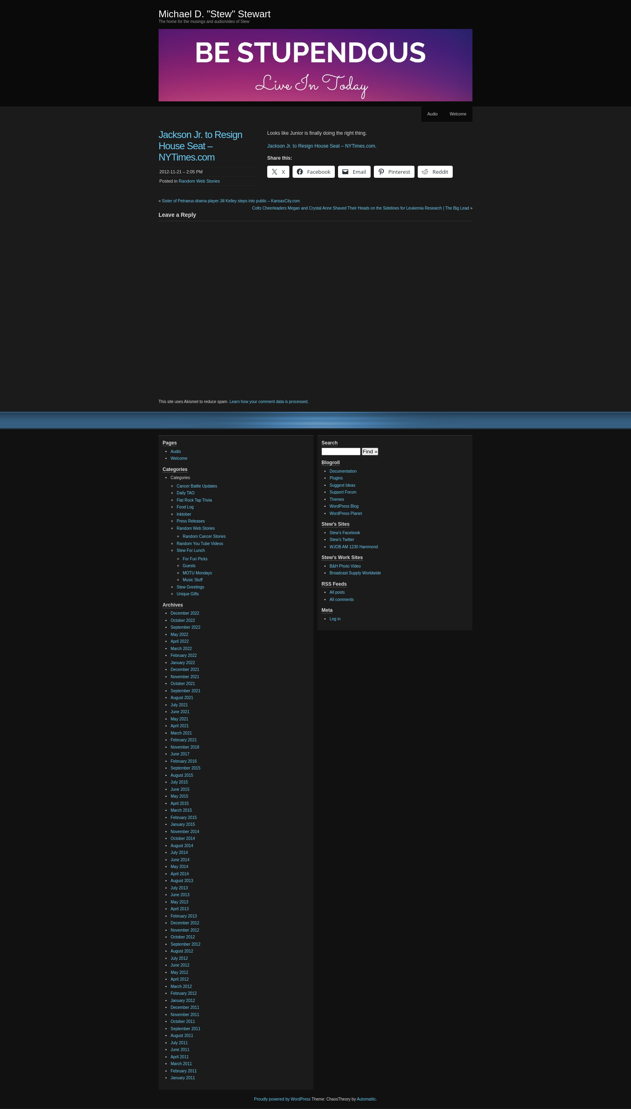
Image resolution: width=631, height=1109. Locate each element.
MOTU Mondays (197, 573)
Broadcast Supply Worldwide (355, 573)
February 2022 (184, 655)
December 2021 (185, 669)
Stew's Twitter (342, 539)
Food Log (185, 507)
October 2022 (183, 620)
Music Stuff (192, 580)
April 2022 (180, 641)
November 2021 (185, 677)
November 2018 (185, 747)
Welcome (458, 114)
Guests (189, 566)
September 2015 (185, 768)
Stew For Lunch (191, 550)
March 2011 (181, 1064)
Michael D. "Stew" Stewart (214, 13)
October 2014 (183, 838)
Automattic (366, 1099)
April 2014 (180, 874)
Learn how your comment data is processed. (269, 401)
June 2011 (180, 1049)
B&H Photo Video (345, 566)
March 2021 (181, 733)
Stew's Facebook (345, 533)
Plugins (336, 478)
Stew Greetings (190, 587)
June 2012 (180, 965)
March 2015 (181, 810)
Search (330, 443)
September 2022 (185, 627)
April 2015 (180, 803)
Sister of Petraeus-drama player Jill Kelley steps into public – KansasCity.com (231, 201)
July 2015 (179, 782)
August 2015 (182, 775)
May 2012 (179, 972)
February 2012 (184, 993)
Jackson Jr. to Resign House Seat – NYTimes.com (321, 146)
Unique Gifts (188, 594)
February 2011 (184, 1071)
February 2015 (184, 817)
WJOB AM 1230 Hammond (354, 547)
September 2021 (185, 691)
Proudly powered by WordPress (282, 1099)
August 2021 (182, 697)
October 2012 (183, 937)
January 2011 (183, 1078)
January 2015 (183, 824)
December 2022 (185, 613)
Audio (432, 114)
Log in (335, 619)
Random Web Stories (199, 181)
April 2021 (180, 726)
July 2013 (179, 888)
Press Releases (191, 521)
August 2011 (182, 1035)
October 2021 (183, 683)
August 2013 (182, 881)
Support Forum (343, 492)
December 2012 (185, 923)
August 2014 (182, 846)
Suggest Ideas (342, 485)
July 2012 (179, 958)
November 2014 (185, 831)
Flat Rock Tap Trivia (194, 500)
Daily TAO (186, 493)
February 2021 (184, 740)
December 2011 (185, 1007)
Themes (337, 499)
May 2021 (179, 719)
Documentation (343, 471)
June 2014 (180, 860)
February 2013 (184, 916)
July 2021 (179, 705)
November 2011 (185, 1014)
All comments (342, 599)
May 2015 (179, 796)
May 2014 (179, 866)
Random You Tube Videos (200, 543)
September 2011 (185, 1029)
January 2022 (183, 662)
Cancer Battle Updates (197, 486)
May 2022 (179, 634)
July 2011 (179, 1043)
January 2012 (183, 1000)
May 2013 (179, 902)
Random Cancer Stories (204, 536)
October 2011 (183, 1021)
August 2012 (182, 951)
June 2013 (180, 895)
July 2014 (179, 852)
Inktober (184, 514)
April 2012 (180, 979)
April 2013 (180, 909)
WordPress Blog (344, 506)
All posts (337, 592)
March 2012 (181, 986)
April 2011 (180, 1057)
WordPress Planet (346, 513)
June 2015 (180, 789)
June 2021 (180, 712)
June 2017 (180, 754)
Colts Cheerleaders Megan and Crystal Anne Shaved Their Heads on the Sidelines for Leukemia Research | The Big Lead (360, 208)
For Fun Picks (195, 559)
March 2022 (181, 648)
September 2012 (185, 944)
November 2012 (185, 930)
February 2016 (184, 761)
